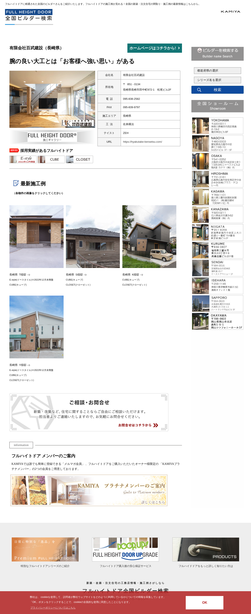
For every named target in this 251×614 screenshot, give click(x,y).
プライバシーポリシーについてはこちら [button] (53, 607)
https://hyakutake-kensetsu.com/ (142, 141)
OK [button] (204, 602)
